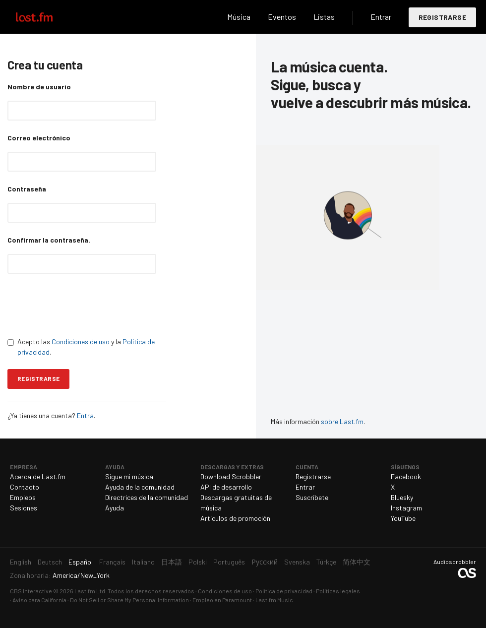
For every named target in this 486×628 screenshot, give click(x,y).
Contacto (24, 487)
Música (238, 16)
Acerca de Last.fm (37, 476)
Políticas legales (338, 590)
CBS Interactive (31, 590)
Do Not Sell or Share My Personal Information (129, 599)
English (20, 562)
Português (229, 562)
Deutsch (50, 562)
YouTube (403, 518)
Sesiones (23, 507)
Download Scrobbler (230, 476)
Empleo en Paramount (222, 599)
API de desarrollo (226, 487)
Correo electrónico (38, 137)
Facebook (406, 476)
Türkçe (326, 562)
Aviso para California (39, 599)
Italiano (143, 562)
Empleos (23, 497)
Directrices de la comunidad (146, 497)
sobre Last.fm (342, 421)
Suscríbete (312, 497)
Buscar (209, 17)
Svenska (297, 562)
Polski (197, 562)
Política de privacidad (283, 590)
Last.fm (45, 17)
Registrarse (442, 17)
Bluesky (402, 497)
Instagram (406, 507)
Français (112, 562)
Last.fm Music (274, 599)
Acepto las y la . (81, 346)
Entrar (380, 16)
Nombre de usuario (39, 86)
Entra (85, 415)
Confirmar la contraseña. (48, 240)
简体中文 (356, 562)
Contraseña (26, 189)
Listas (324, 16)
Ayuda (114, 507)
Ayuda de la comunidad (140, 487)
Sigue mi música (129, 476)
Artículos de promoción (235, 518)
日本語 (171, 562)
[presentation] (82, 305)
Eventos (282, 16)
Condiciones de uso (81, 341)
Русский (264, 562)
